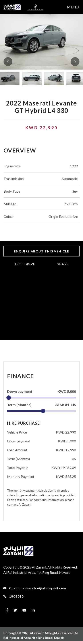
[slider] (8, 397)
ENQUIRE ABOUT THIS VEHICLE (41, 251)
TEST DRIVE (24, 264)
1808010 (13, 596)
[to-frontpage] (12, 7)
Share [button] (63, 264)
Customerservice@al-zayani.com (34, 588)
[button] (8, 61)
